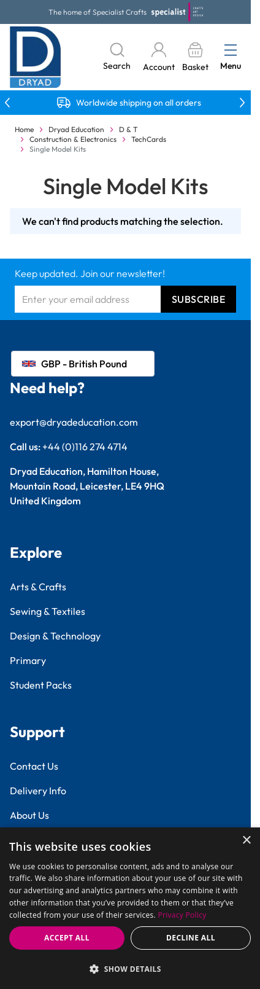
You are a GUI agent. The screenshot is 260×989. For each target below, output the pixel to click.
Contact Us (34, 766)
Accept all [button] (67, 937)
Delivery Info (38, 790)
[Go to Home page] (35, 57)
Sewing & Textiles (47, 611)
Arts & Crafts (38, 586)
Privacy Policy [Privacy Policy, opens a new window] (182, 915)
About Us (29, 815)
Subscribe (199, 299)
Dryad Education (76, 129)
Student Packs (41, 685)
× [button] (246, 840)
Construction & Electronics (73, 139)
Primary (28, 660)
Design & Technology (55, 636)
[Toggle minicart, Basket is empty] (195, 57)
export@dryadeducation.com (74, 422)
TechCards (148, 139)
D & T (128, 129)
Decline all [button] (190, 937)
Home (24, 129)
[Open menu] (230, 50)
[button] (130, 969)
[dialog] (130, 908)
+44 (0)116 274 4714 (85, 446)
